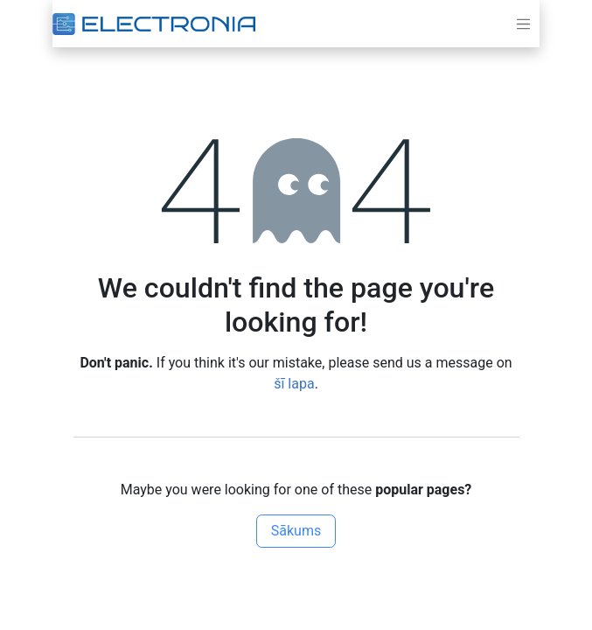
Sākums (296, 530)
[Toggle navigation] (523, 23)
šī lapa (294, 383)
